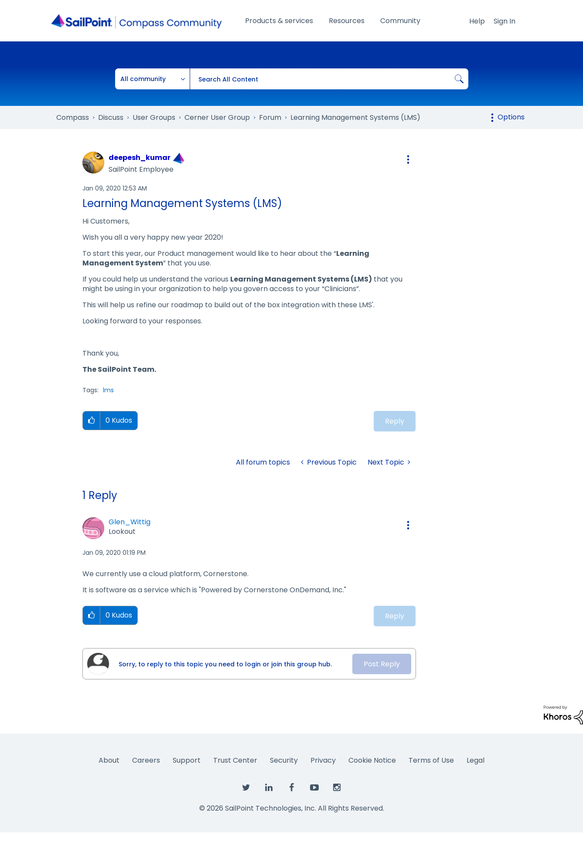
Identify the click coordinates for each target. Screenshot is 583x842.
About (109, 760)
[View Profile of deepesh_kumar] (139, 158)
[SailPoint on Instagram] (337, 788)
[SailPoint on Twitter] (246, 788)
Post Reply (382, 664)
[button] (408, 159)
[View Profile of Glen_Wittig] (129, 522)
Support (187, 760)
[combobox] (329, 78)
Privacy (323, 760)
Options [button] (511, 117)
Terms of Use (431, 760)
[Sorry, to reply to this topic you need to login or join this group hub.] (231, 664)
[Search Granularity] (152, 78)
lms (108, 390)
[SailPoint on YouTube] (314, 788)
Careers (146, 760)
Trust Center (235, 760)
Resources (347, 21)
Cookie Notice (372, 760)
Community (400, 21)
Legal (475, 760)
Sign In (504, 21)
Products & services (279, 21)
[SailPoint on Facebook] (291, 788)
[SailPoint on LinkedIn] (269, 788)
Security (284, 760)
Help (477, 21)
